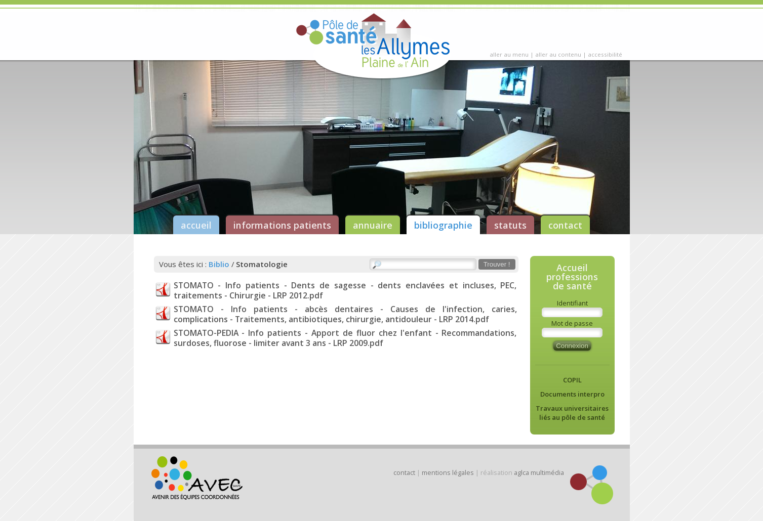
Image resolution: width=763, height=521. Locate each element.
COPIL (572, 379)
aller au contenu (558, 54)
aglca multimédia (539, 472)
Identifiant (572, 303)
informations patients (282, 225)
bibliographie (443, 225)
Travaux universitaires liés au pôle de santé (572, 413)
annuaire (372, 225)
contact (565, 225)
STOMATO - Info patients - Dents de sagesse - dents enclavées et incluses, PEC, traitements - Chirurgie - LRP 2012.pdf (345, 290)
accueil (196, 225)
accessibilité (605, 54)
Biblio (219, 264)
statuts (510, 225)
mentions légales (448, 472)
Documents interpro (572, 394)
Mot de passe (572, 323)
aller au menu (509, 54)
